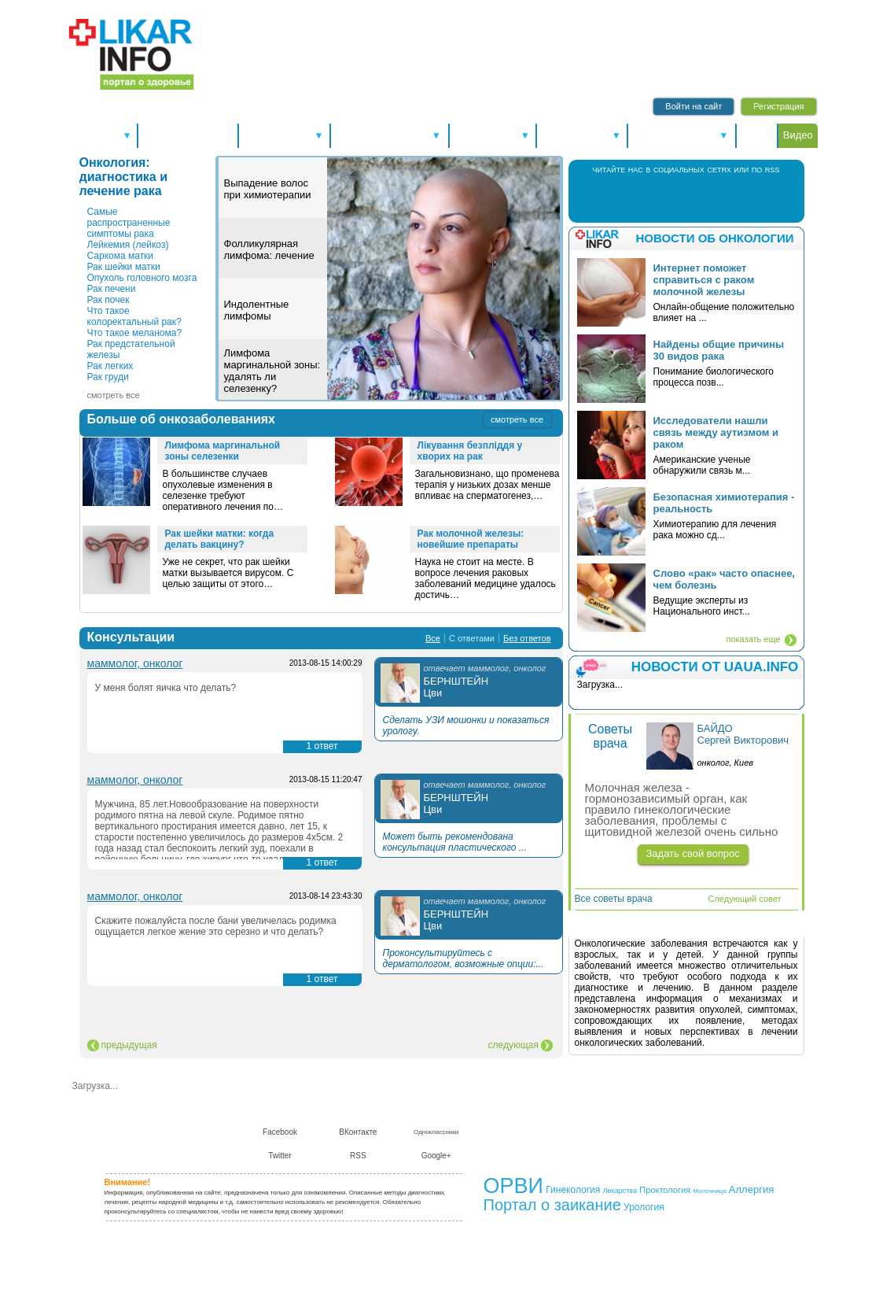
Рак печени (111, 288)
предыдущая (129, 1045)
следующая (513, 1045)
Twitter (701, 197)
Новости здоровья (188, 135)
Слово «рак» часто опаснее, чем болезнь (724, 579)
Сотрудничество (607, 1119)
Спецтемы (101, 135)
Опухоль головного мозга (142, 277)
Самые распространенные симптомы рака (129, 222)
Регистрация (778, 106)
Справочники (493, 135)
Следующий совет (745, 898)
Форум (757, 135)
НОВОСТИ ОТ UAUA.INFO (715, 666)
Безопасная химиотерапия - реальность (724, 503)
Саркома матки (120, 255)
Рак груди (108, 376)
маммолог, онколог (135, 663)
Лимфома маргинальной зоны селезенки (223, 451)
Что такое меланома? (134, 332)
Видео (798, 135)
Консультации (581, 135)
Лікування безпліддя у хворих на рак (470, 451)
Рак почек (108, 299)
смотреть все (113, 395)
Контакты (544, 1119)
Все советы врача (614, 898)
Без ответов (526, 638)
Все (432, 638)
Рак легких (110, 365)
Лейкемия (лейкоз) (128, 244)
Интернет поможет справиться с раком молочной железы (704, 279)
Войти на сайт (693, 106)
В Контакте (670, 197)
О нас (504, 1119)
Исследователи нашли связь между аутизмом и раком (715, 432)
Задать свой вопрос (693, 853)
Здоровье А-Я (284, 135)
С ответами (472, 638)
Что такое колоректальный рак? (134, 316)
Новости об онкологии (714, 238)
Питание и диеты (681, 135)
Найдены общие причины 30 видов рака (719, 350)
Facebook (638, 197)
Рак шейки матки (123, 266)
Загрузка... (95, 1085)
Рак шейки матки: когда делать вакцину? (219, 539)
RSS (734, 197)
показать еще (753, 639)
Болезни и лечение (389, 135)
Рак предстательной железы (131, 349)
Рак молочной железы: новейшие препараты (471, 539)
